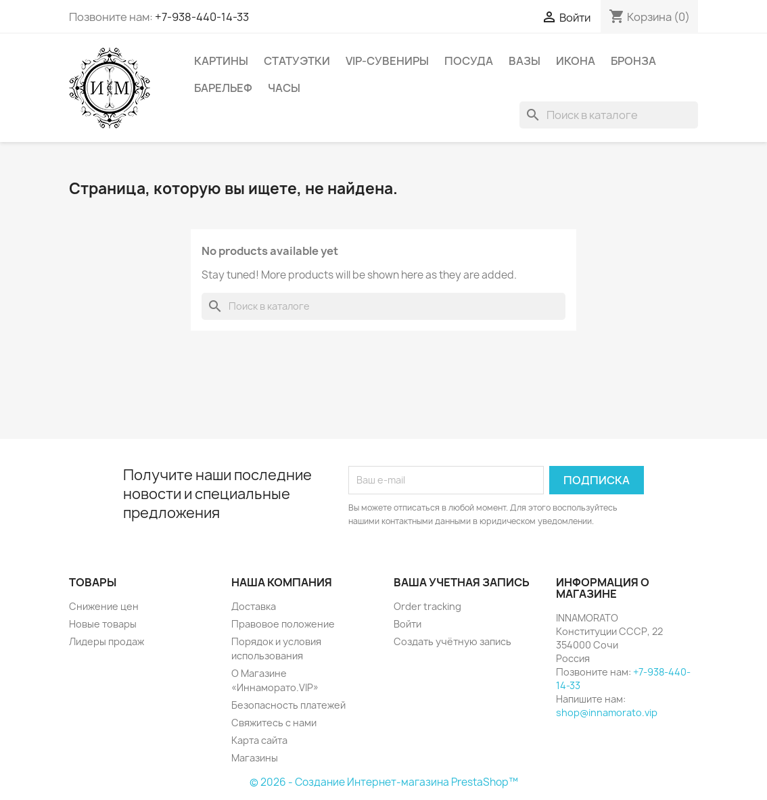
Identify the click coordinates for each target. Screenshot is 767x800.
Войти (407, 623)
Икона (575, 60)
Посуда (468, 60)
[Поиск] (608, 114)
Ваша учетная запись (462, 582)
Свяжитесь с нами (274, 722)
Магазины (254, 757)
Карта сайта (259, 740)
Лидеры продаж (106, 641)
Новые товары (103, 623)
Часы (284, 87)
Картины (221, 60)
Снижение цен (104, 606)
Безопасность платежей (288, 705)
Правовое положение (283, 623)
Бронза (633, 60)
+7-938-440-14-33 (202, 16)
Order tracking (427, 606)
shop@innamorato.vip (606, 712)
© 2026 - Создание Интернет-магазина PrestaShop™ (384, 782)
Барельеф (223, 87)
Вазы (524, 60)
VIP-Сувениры (387, 60)
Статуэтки (297, 60)
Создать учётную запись (452, 641)
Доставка (253, 606)
